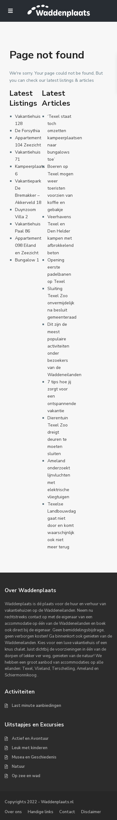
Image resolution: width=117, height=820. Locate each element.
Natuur (18, 766)
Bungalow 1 (27, 260)
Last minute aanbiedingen (36, 705)
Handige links (40, 812)
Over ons (13, 812)
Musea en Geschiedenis (34, 757)
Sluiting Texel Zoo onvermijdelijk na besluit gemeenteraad (61, 303)
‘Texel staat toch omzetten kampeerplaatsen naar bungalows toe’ (64, 138)
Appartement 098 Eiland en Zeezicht (28, 245)
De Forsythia (27, 131)
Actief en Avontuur (30, 738)
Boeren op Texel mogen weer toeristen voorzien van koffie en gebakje (60, 188)
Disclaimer (91, 812)
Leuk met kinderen (29, 748)
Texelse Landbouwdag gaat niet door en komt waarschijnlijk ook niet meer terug (61, 525)
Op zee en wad (26, 776)
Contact (67, 812)
